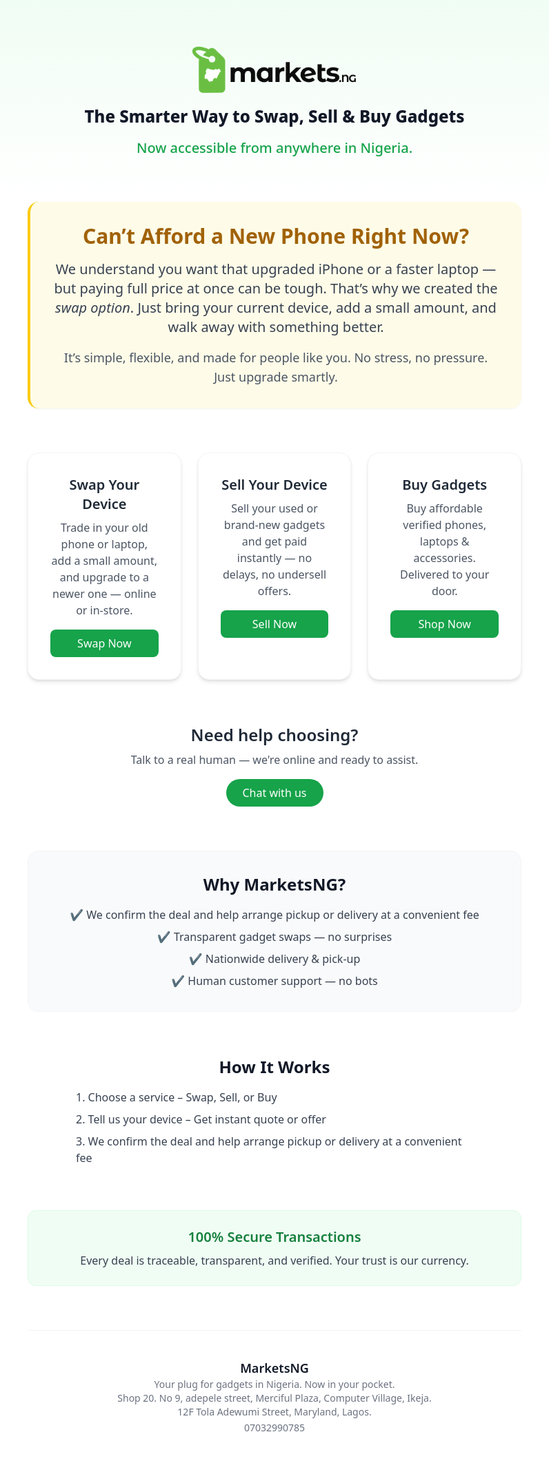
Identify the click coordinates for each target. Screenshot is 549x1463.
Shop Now (444, 624)
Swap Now (104, 643)
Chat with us (275, 792)
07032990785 (274, 1427)
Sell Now (274, 624)
